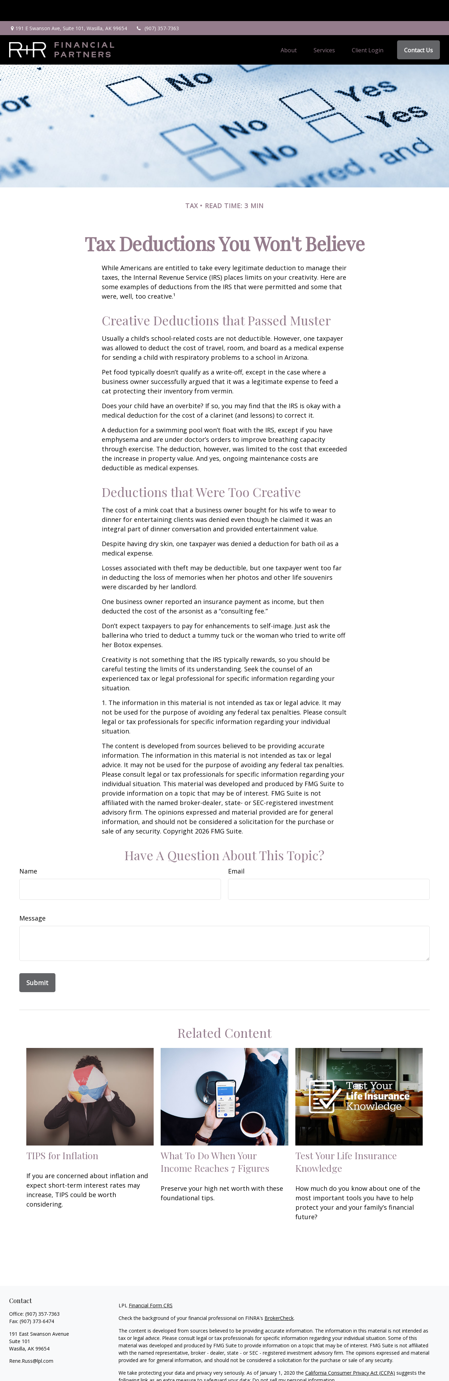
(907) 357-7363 (157, 7)
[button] (288, 28)
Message (32, 897)
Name (28, 850)
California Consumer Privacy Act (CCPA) (350, 1351)
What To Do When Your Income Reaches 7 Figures (215, 1140)
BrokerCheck (279, 1297)
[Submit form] (37, 961)
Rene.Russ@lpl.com (31, 1339)
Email (236, 850)
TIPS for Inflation (62, 1134)
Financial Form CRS (151, 1284)
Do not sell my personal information (293, 1359)
